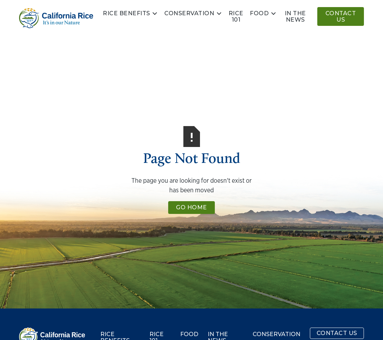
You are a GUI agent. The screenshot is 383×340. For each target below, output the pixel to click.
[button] (130, 13)
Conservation (189, 13)
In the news (295, 16)
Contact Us (340, 16)
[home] (56, 18)
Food (259, 13)
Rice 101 (236, 16)
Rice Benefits (126, 13)
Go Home (191, 207)
